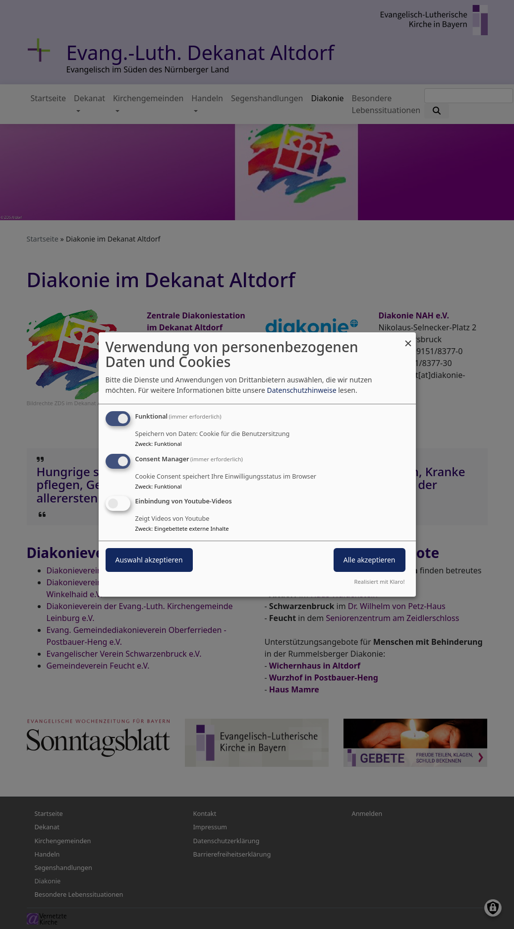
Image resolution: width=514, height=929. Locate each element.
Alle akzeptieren (369, 560)
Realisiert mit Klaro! (379, 581)
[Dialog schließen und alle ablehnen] (408, 338)
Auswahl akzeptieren (149, 560)
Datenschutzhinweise (301, 390)
